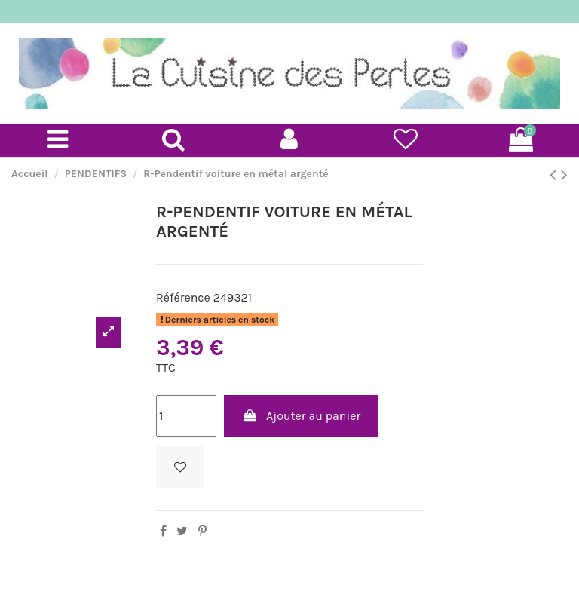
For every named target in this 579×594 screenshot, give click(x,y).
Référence (183, 297)
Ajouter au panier (301, 416)
